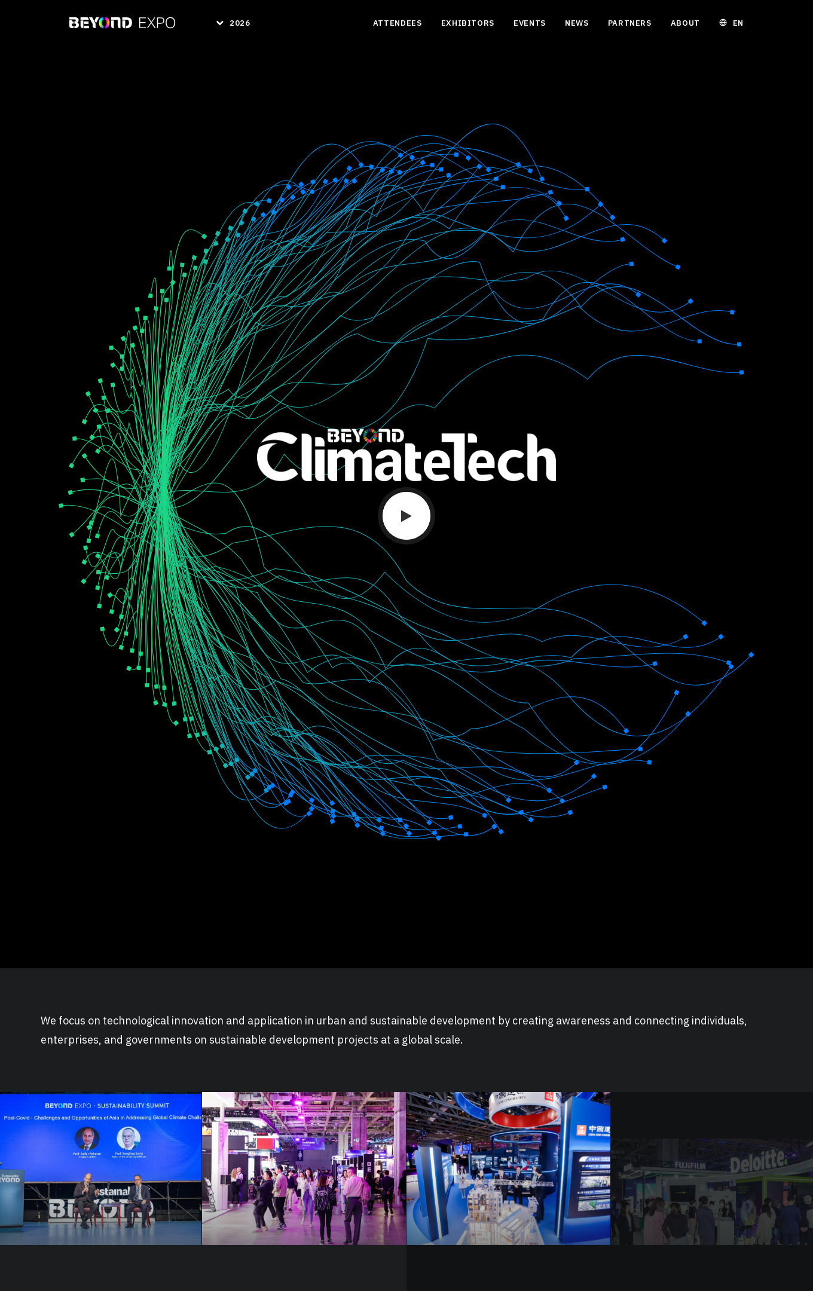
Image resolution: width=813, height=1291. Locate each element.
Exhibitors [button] (468, 23)
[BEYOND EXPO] (122, 22)
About (685, 23)
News (577, 23)
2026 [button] (240, 23)
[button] (406, 193)
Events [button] (530, 23)
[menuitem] (228, 22)
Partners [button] (630, 23)
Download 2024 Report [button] (99, 904)
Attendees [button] (397, 23)
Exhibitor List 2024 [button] (93, 917)
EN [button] (738, 23)
